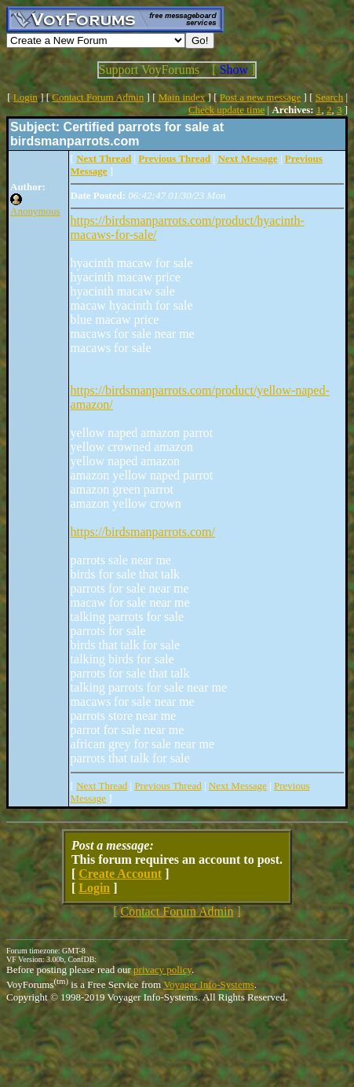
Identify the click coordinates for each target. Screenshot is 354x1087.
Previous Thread (167, 785)
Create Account (120, 873)
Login (25, 97)
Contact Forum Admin (98, 97)
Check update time (226, 110)
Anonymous (35, 211)
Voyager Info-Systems (208, 984)
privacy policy (162, 969)
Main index (182, 97)
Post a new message (260, 97)
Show (234, 69)
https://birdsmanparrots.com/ (143, 531)
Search (329, 97)
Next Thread (101, 785)
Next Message (238, 785)
